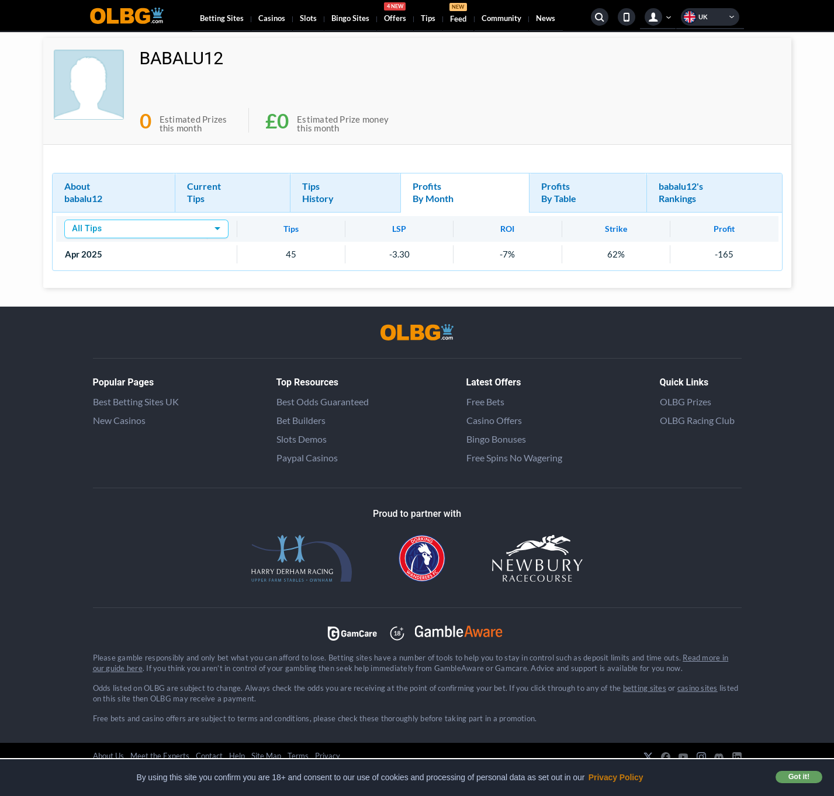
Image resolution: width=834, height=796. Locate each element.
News (545, 18)
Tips (428, 18)
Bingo (350, 18)
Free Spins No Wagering (514, 457)
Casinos (271, 18)
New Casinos (119, 420)
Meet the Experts (159, 755)
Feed (458, 14)
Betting (222, 18)
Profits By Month (433, 192)
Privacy (327, 755)
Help (237, 755)
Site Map (266, 755)
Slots (308, 18)
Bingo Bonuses (496, 438)
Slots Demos (301, 438)
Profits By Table (558, 192)
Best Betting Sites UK (136, 401)
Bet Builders (301, 420)
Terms (298, 755)
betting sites (644, 688)
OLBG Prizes (685, 401)
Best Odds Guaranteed (322, 401)
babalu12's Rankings (681, 192)
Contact (209, 755)
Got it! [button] (798, 777)
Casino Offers (494, 420)
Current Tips (204, 192)
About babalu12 (83, 192)
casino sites (697, 688)
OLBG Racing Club (697, 420)
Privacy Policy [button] (616, 777)
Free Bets (485, 401)
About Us (108, 755)
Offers (395, 14)
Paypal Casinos (307, 457)
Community (501, 18)
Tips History (318, 192)
